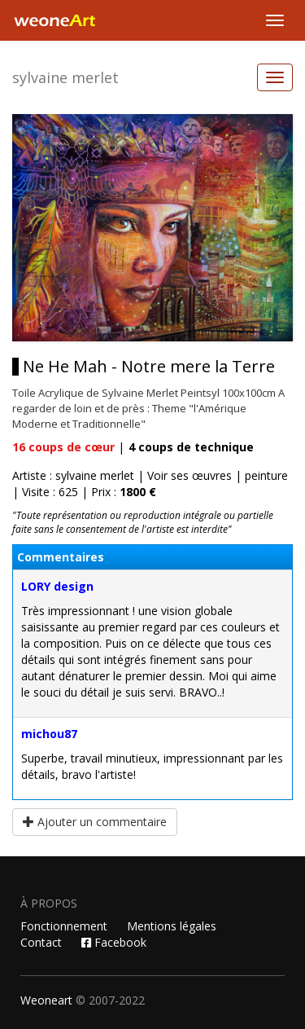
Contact (41, 942)
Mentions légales (171, 926)
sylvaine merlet (65, 77)
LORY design (57, 586)
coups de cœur (63, 447)
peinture (266, 475)
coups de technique (191, 447)
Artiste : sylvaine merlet (73, 475)
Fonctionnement (63, 926)
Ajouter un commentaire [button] (95, 821)
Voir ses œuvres (189, 475)
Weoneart (46, 1000)
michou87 (49, 733)
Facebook (113, 942)
